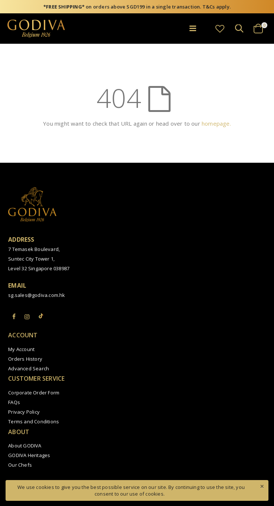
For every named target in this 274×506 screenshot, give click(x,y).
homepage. (216, 123)
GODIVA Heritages (29, 455)
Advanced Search (28, 368)
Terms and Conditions (33, 421)
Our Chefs (20, 465)
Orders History (25, 358)
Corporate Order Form (33, 392)
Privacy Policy (24, 412)
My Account (21, 349)
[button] (220, 28)
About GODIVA (24, 445)
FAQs (14, 402)
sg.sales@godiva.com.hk (36, 295)
